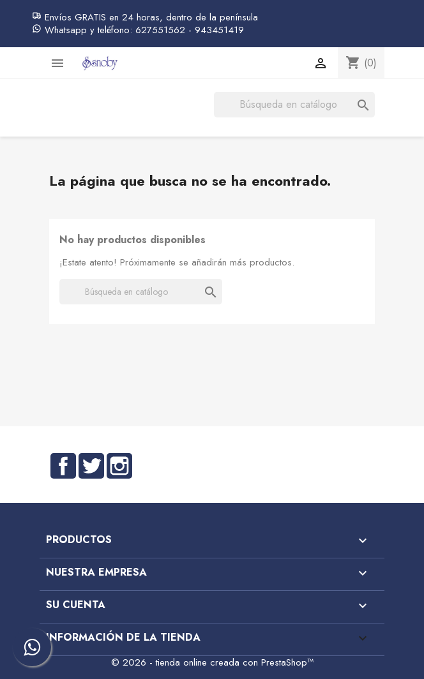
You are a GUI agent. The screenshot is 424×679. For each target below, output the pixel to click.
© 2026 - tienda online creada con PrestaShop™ (212, 662)
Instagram (119, 466)
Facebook (63, 466)
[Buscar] (294, 104)
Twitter (91, 466)
